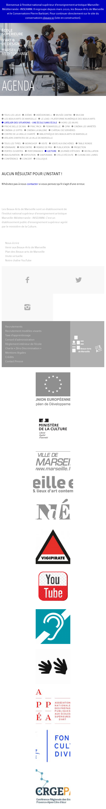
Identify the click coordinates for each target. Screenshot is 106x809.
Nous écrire (12, 243)
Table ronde (85, 144)
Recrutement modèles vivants (23, 331)
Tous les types (12, 144)
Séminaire (9, 147)
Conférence (11, 159)
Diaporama (46, 155)
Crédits (9, 357)
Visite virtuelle (14, 256)
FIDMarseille (53, 127)
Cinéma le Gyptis (13, 130)
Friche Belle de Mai (15, 127)
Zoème (28, 115)
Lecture (51, 151)
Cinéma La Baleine (37, 130)
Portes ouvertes (13, 151)
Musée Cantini (64, 115)
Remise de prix (44, 147)
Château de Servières (63, 130)
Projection (80, 147)
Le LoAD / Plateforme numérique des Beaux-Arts (68, 119)
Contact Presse (14, 361)
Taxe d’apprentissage (18, 335)
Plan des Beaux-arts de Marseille (25, 252)
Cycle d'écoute (65, 155)
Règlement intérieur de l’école (23, 344)
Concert (27, 159)
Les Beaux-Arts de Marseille (20, 119)
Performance (35, 151)
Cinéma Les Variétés (85, 127)
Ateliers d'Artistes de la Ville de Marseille (28, 138)
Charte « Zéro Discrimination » (23, 348)
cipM (67, 127)
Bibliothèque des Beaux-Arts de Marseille (63, 134)
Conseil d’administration (19, 339)
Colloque (41, 159)
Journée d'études (70, 151)
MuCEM (80, 115)
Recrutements (14, 326)
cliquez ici (48, 18)
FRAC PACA (35, 127)
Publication (63, 147)
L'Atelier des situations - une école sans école (30, 123)
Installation (91, 151)
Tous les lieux (12, 115)
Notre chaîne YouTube (18, 260)
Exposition (30, 155)
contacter (32, 184)
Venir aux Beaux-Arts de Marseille (25, 247)
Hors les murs (69, 123)
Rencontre (26, 147)
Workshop (31, 144)
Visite (44, 144)
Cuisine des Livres (88, 155)
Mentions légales (15, 353)
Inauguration (12, 155)
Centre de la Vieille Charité (19, 134)
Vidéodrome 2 (44, 115)
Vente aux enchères (63, 144)
